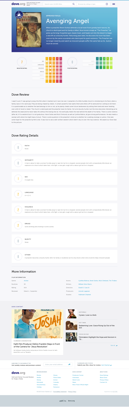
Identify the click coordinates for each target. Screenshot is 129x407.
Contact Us (103, 382)
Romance (56, 387)
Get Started (106, 365)
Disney (39, 380)
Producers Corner (77, 375)
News (74, 382)
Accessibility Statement (60, 392)
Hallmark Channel (84, 295)
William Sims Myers (85, 284)
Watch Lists (76, 380)
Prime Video (57, 378)
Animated (40, 382)
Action (26, 281)
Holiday (39, 387)
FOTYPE (115, 392)
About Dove (103, 378)
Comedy (56, 382)
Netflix (39, 378)
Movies (39, 375)
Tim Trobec (113, 281)
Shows (55, 375)
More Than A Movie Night (80, 385)
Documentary (41, 385)
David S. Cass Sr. (84, 288)
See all (114, 346)
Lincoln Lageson (84, 291)
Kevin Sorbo (94, 281)
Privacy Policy (104, 380)
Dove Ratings (104, 375)
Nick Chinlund (103, 281)
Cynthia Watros (83, 281)
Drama (55, 385)
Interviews (75, 378)
